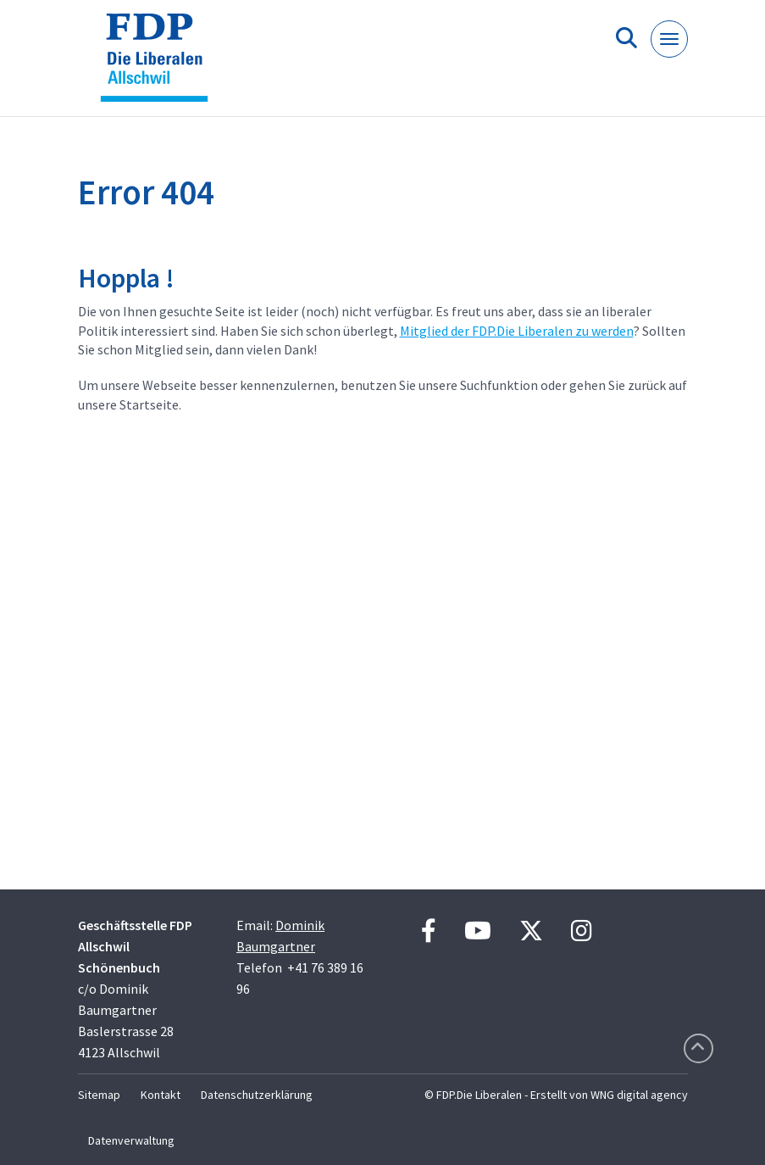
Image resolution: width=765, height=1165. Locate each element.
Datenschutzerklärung (257, 1094)
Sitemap (99, 1094)
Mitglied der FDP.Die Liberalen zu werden (517, 330)
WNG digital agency (639, 1094)
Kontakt (160, 1094)
